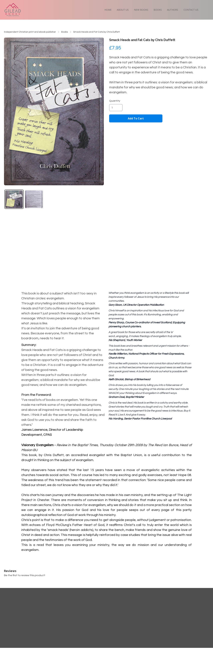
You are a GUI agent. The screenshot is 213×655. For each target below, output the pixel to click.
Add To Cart (136, 118)
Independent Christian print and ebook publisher (30, 32)
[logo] (12, 10)
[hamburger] (25, 6)
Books (64, 32)
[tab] (14, 199)
